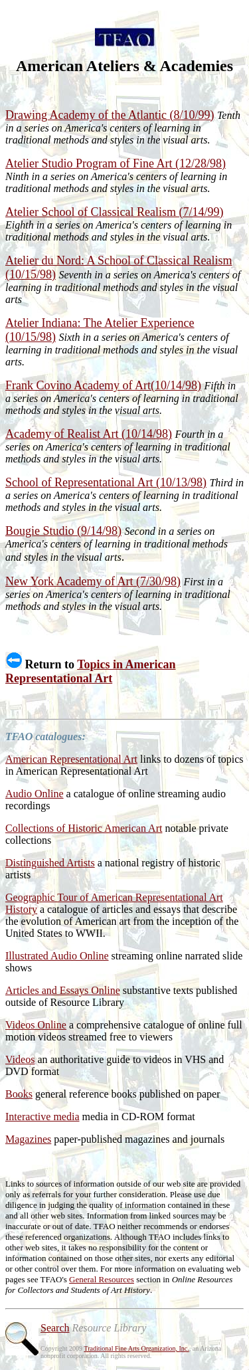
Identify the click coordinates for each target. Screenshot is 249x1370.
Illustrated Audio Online (57, 955)
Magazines (28, 1139)
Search (55, 1327)
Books (19, 1094)
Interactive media (42, 1116)
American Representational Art (71, 759)
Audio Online (34, 793)
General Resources (101, 1279)
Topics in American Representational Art (90, 671)
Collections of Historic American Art (83, 828)
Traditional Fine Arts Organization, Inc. (136, 1348)
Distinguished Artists (50, 862)
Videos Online (35, 1024)
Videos (20, 1059)
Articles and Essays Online (62, 990)
